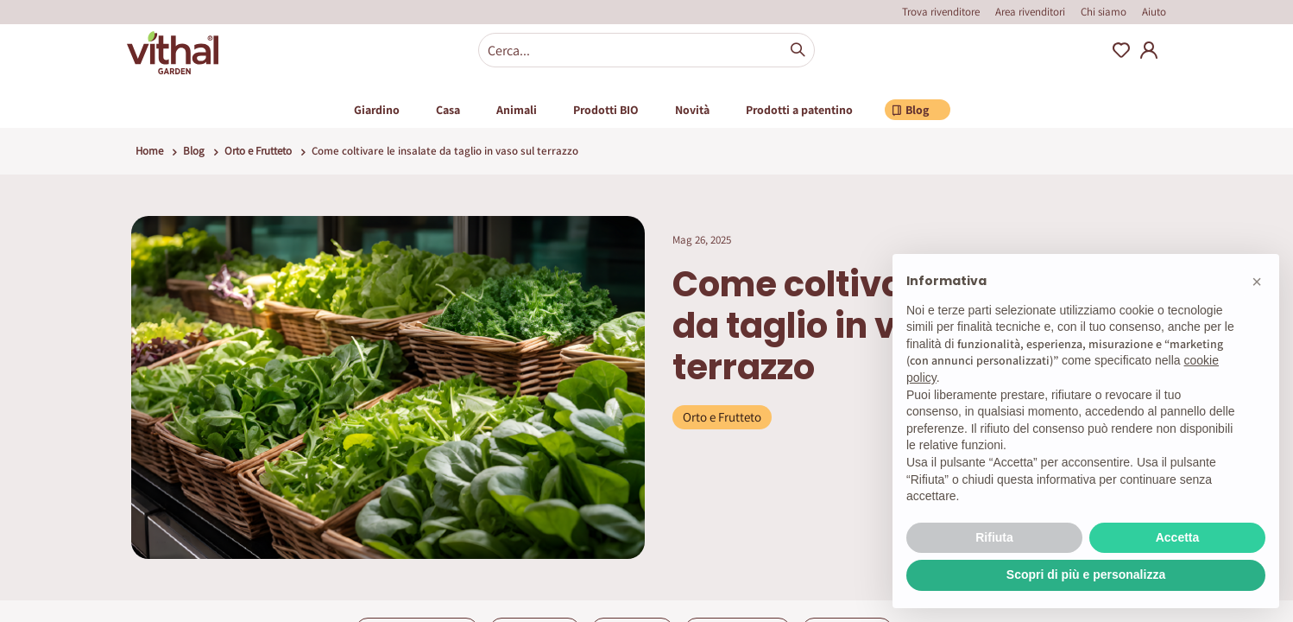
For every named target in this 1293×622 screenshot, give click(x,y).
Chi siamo (1103, 11)
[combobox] (646, 50)
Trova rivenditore (941, 11)
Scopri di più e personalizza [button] (1085, 574)
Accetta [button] (1178, 537)
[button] (1257, 281)
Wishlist (1121, 50)
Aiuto (1154, 11)
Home (149, 150)
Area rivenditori (1030, 11)
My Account (1148, 50)
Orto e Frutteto (258, 150)
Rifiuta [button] (994, 537)
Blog (194, 150)
